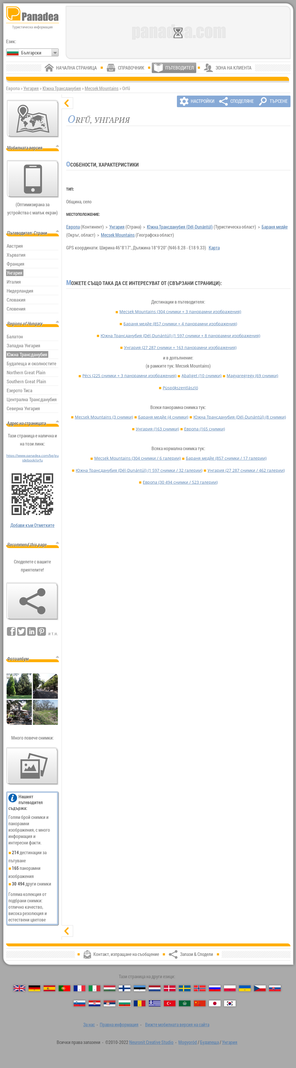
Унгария (31, 88)
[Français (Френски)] (79, 988)
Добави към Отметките (32, 525)
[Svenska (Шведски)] (185, 988)
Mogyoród (187, 1042)
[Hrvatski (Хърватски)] (94, 1003)
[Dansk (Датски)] (170, 988)
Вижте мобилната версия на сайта (177, 1024)
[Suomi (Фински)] (125, 988)
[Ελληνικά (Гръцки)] (155, 1003)
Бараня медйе (275, 227)
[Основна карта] (33, 118)
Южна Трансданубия (61, 88)
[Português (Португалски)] (64, 988)
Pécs (129, 375)
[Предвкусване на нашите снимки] (32, 766)
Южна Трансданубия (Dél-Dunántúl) (180, 227)
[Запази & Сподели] (32, 601)
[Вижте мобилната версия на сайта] (33, 179)
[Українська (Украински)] (245, 988)
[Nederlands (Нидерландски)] (155, 988)
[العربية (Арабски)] (185, 1003)
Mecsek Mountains (102, 88)
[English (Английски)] (19, 988)
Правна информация (119, 1024)
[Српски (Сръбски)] (109, 1003)
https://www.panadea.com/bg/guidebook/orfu (32, 457)
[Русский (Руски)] (215, 988)
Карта (214, 247)
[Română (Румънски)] (140, 1003)
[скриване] (67, 103)
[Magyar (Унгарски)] (109, 988)
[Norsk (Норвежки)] (200, 988)
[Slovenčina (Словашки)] (275, 988)
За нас (89, 1024)
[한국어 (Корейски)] (230, 1003)
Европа (73, 227)
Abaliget (201, 375)
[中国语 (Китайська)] (200, 1003)
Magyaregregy (252, 375)
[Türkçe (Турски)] (170, 1003)
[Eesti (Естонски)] (140, 988)
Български (31, 53)
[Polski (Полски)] (230, 988)
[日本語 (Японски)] (215, 1003)
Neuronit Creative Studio (151, 1042)
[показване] (67, 931)
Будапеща (209, 1042)
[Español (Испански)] (49, 988)
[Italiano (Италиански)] (94, 988)
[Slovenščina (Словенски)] (79, 1003)
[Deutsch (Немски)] (34, 988)
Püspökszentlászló (180, 387)
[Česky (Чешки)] (260, 988)
